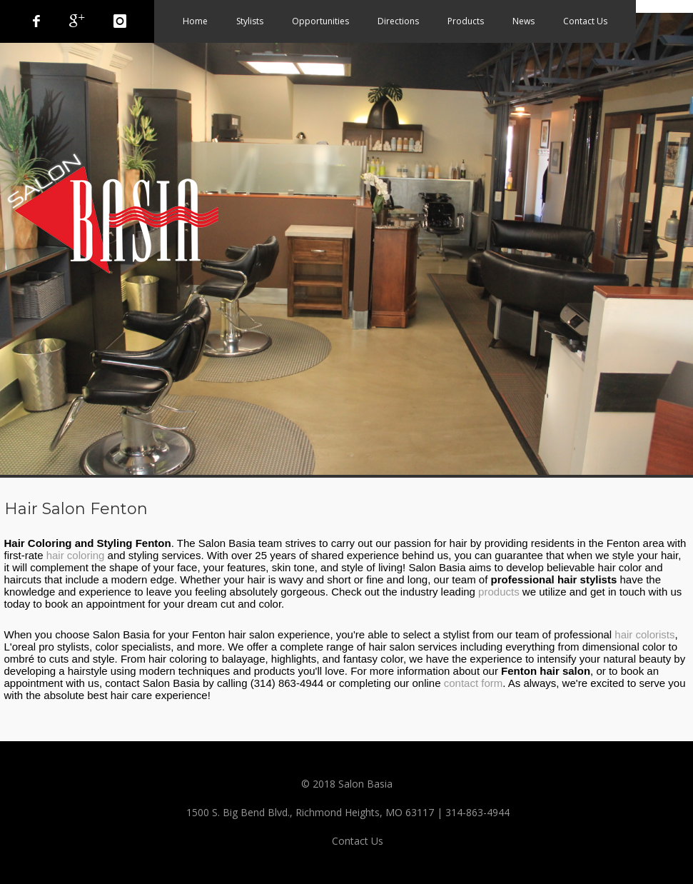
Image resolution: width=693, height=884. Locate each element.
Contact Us (585, 21)
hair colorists (644, 634)
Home (195, 21)
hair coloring (75, 555)
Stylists (249, 21)
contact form (473, 683)
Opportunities (320, 21)
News (523, 21)
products (499, 592)
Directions (398, 21)
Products (465, 21)
